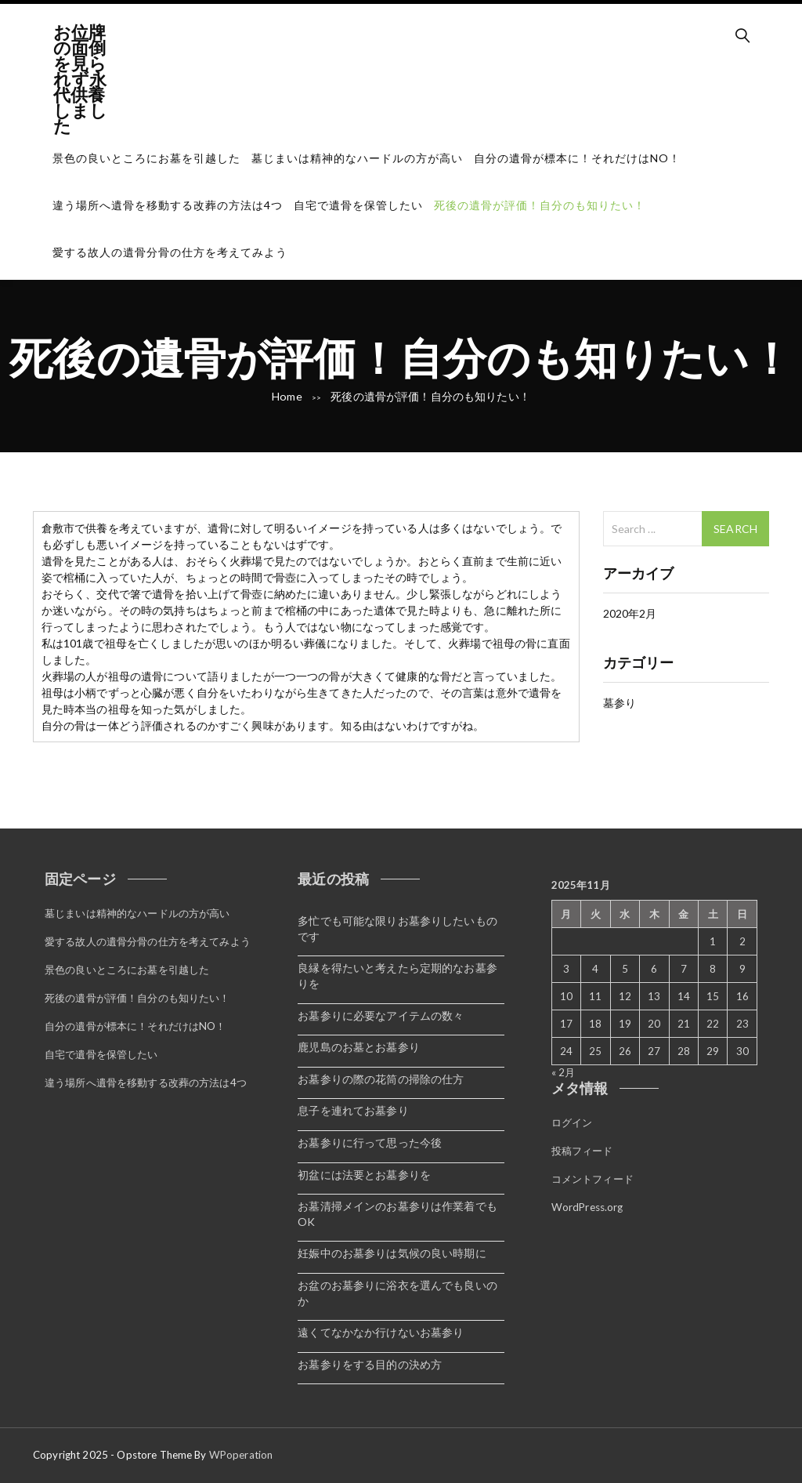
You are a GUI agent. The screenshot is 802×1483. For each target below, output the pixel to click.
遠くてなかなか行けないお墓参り (381, 1332)
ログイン (572, 1121)
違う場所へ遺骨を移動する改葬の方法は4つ (167, 205)
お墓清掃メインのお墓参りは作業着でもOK (397, 1213)
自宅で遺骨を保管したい (358, 205)
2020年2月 (630, 613)
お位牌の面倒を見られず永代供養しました (80, 78)
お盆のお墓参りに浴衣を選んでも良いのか (397, 1292)
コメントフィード (592, 1176)
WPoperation (241, 1455)
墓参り (619, 702)
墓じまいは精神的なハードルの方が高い (357, 158)
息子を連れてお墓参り (353, 1110)
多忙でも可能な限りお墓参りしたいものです (397, 928)
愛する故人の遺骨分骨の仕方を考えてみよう (169, 252)
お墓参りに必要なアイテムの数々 (381, 1015)
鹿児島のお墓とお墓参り (359, 1046)
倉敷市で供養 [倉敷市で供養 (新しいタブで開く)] (75, 528)
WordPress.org (587, 1204)
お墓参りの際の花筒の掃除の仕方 (381, 1079)
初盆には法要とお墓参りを (364, 1174)
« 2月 (563, 1072)
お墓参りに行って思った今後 (370, 1142)
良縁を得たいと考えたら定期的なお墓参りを (397, 975)
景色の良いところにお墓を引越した (146, 158)
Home (287, 396)
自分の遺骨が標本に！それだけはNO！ (577, 158)
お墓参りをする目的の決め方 (370, 1364)
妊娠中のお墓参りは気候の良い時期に (392, 1253)
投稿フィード (582, 1149)
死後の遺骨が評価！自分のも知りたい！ (539, 205)
